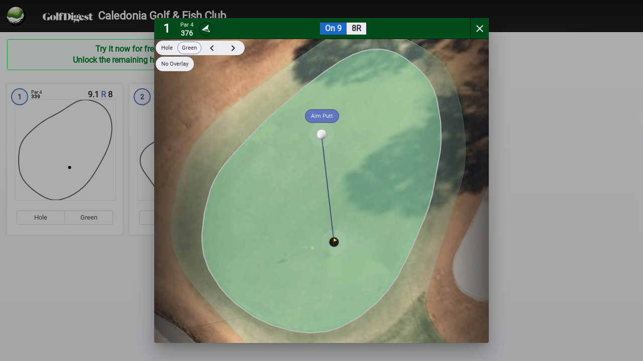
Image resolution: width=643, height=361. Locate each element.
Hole (167, 48)
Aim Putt (322, 116)
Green (189, 48)
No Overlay (174, 64)
